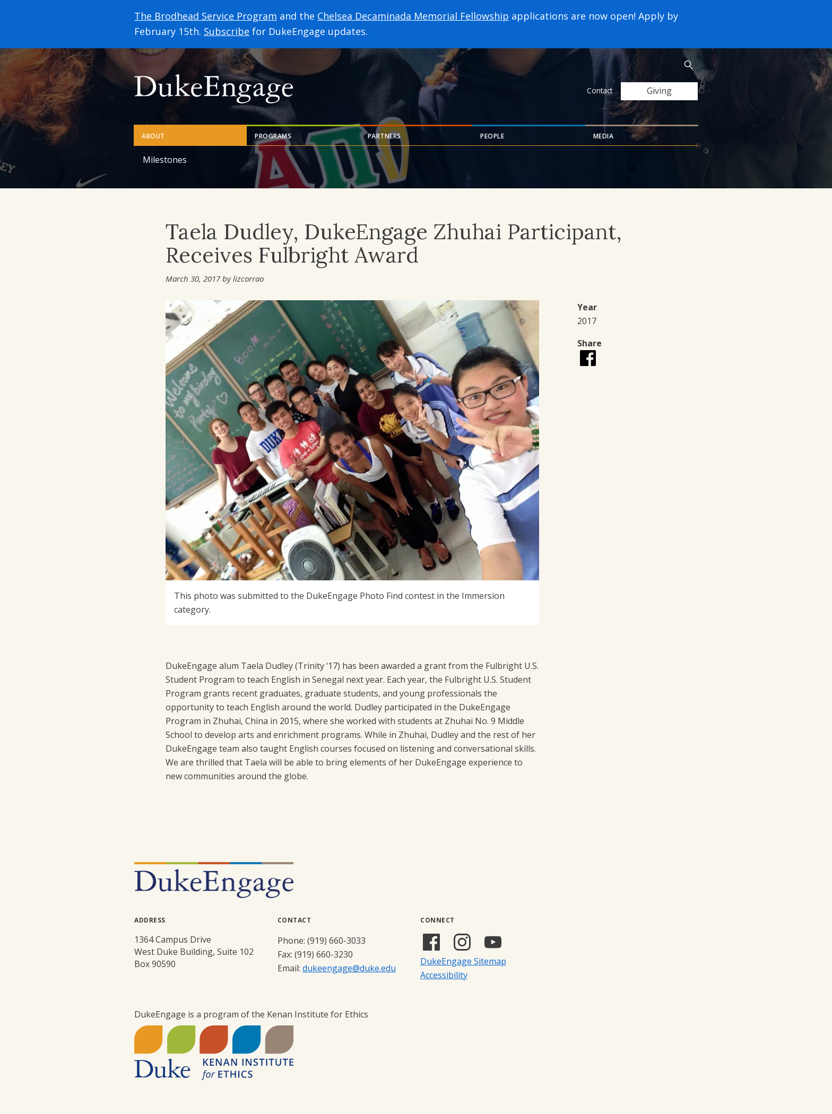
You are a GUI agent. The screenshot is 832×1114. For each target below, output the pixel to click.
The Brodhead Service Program (205, 16)
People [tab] (492, 136)
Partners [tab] (384, 136)
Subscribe (226, 31)
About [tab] (153, 136)
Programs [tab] (273, 136)
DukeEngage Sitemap (463, 961)
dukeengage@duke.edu (349, 968)
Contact (599, 90)
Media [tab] (603, 136)
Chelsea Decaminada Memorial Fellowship (413, 16)
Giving (659, 91)
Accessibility (443, 975)
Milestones (165, 160)
